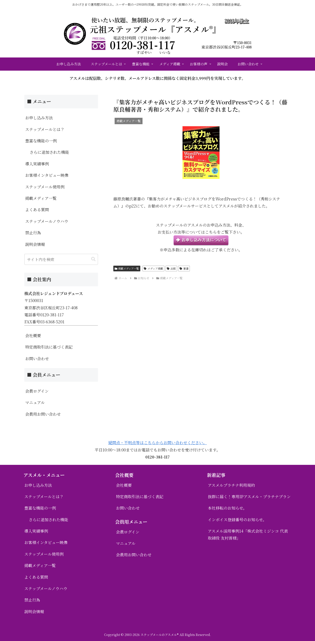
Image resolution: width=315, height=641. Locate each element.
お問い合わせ (37, 358)
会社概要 (33, 335)
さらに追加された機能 (49, 152)
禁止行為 (33, 232)
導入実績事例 (37, 164)
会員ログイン (37, 391)
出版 (171, 268)
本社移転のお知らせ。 (227, 508)
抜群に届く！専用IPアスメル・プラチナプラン (249, 496)
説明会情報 (35, 244)
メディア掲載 (153, 268)
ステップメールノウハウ (46, 221)
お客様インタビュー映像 (46, 175)
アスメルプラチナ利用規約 (231, 485)
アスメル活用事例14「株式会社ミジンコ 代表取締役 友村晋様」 (248, 534)
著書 (184, 268)
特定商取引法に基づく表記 (49, 347)
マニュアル (35, 402)
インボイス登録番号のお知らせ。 (237, 519)
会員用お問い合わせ (43, 414)
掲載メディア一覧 (127, 268)
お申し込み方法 (39, 117)
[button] (93, 259)
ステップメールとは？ (44, 129)
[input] (61, 259)
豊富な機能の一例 (41, 140)
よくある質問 (37, 209)
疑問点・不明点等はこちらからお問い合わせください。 (157, 442)
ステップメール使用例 (44, 187)
